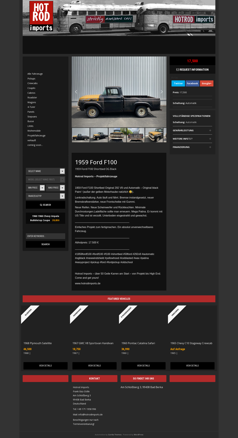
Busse (30, 121)
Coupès (31, 88)
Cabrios (31, 92)
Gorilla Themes (114, 434)
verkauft (31, 140)
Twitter (178, 83)
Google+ (207, 83)
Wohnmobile (34, 130)
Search (45, 205)
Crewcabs (32, 83)
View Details (45, 365)
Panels (30, 111)
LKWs (30, 126)
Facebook (192, 83)
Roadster (32, 97)
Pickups (31, 78)
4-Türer (31, 106)
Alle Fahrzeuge (35, 73)
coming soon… (35, 144)
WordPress (138, 434)
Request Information (192, 69)
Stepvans (32, 116)
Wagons (31, 102)
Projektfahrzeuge (36, 135)
